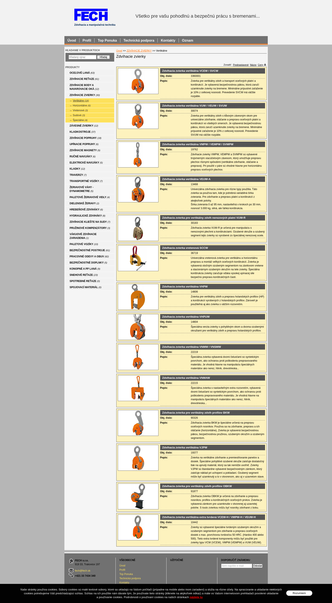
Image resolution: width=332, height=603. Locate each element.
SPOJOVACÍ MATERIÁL (85, 287)
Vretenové (80, 110)
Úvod (119, 50)
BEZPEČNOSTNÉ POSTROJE (90, 250)
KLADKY (77, 168)
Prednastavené (241, 64)
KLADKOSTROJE (83, 131)
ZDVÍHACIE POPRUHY (85, 138)
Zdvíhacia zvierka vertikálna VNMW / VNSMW (191, 346)
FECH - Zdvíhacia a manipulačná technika (91, 14)
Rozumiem (299, 593)
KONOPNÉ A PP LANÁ (85, 268)
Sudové (79, 115)
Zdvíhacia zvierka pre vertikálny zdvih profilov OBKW (197, 486)
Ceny (262, 64)
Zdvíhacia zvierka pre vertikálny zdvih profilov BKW (196, 412)
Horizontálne (82, 105)
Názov (253, 64)
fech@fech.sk (82, 570)
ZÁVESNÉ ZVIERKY (84, 125)
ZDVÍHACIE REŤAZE (84, 78)
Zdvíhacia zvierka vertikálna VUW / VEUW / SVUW (194, 105)
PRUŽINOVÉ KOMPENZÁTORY (90, 228)
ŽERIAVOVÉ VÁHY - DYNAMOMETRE (81, 189)
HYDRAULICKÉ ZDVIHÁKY (88, 215)
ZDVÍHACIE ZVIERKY (138, 50)
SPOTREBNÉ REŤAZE (85, 281)
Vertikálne (81, 100)
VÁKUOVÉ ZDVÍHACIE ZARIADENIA (83, 236)
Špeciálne (80, 120)
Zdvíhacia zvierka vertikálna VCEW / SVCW (190, 70)
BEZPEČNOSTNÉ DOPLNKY (88, 262)
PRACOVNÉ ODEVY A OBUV (89, 256)
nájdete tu (196, 597)
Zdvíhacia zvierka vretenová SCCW (185, 247)
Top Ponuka (126, 574)
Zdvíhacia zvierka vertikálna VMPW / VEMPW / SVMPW (197, 144)
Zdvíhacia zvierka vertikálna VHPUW (186, 316)
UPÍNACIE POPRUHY (84, 144)
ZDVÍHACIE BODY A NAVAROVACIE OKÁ (84, 87)
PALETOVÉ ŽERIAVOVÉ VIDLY (90, 197)
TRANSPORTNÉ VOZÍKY (86, 181)
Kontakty (124, 582)
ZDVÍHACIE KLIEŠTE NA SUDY (90, 221)
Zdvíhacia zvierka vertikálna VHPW (185, 286)
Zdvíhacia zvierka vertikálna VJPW (184, 447)
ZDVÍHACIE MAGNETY (85, 150)
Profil (122, 569)
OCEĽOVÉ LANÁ (82, 72)
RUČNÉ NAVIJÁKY (83, 156)
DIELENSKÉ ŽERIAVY (84, 203)
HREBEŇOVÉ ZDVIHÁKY (86, 209)
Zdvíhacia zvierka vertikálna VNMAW (186, 377)
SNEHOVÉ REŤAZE (84, 274)
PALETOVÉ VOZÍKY (84, 244)
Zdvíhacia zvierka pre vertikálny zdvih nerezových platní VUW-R (204, 217)
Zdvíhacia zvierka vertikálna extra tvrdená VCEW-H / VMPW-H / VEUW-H (209, 517)
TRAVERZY (78, 174)
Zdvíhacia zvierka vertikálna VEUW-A (186, 179)
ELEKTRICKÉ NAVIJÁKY (86, 162)
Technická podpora (130, 578)
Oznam (187, 40)
